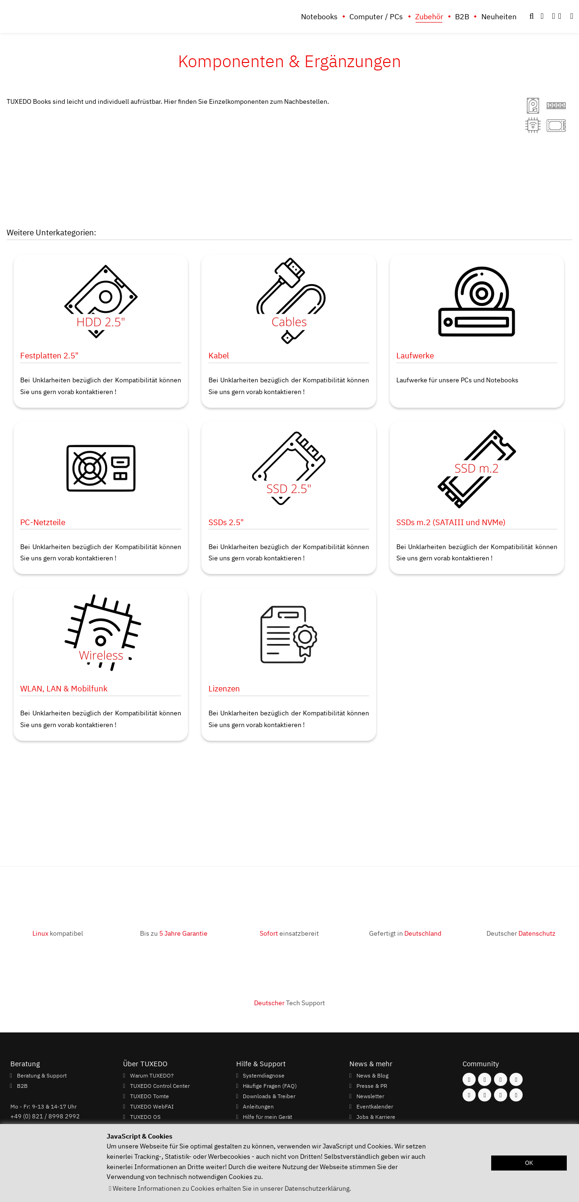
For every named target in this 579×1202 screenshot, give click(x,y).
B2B (462, 16)
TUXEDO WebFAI (152, 1106)
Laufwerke (415, 355)
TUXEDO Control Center (160, 1085)
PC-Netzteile (42, 522)
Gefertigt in (405, 933)
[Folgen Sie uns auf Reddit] (516, 1094)
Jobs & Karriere (375, 1116)
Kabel (218, 355)
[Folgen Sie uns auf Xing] (484, 1094)
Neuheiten (499, 16)
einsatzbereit (289, 933)
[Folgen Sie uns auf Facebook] (469, 1079)
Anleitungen (258, 1106)
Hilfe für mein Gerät (267, 1116)
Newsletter (370, 1096)
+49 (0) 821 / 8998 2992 (45, 1116)
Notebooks (319, 16)
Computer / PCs (376, 16)
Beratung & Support (42, 1075)
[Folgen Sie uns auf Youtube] (469, 1094)
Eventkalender (374, 1106)
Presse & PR (371, 1085)
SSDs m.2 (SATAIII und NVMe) (451, 522)
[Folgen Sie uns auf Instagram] (484, 1079)
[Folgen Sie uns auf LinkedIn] (500, 1094)
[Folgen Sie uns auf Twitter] (516, 1079)
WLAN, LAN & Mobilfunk (64, 688)
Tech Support (289, 1002)
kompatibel (57, 933)
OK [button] (529, 1163)
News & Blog (372, 1075)
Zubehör (429, 16)
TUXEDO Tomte (149, 1096)
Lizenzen (224, 688)
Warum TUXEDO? (152, 1075)
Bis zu (174, 933)
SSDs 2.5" (226, 522)
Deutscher (521, 933)
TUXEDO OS (145, 1116)
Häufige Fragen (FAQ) (270, 1085)
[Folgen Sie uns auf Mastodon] (500, 1079)
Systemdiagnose (264, 1075)
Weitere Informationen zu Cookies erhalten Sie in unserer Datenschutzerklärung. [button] (232, 1188)
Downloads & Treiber (269, 1096)
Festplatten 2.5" (49, 355)
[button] (572, 16)
